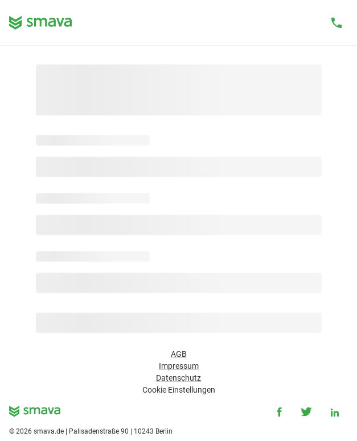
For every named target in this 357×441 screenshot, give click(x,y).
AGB (179, 353)
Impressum (179, 365)
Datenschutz (178, 377)
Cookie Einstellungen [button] (178, 389)
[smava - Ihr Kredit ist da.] (34, 413)
